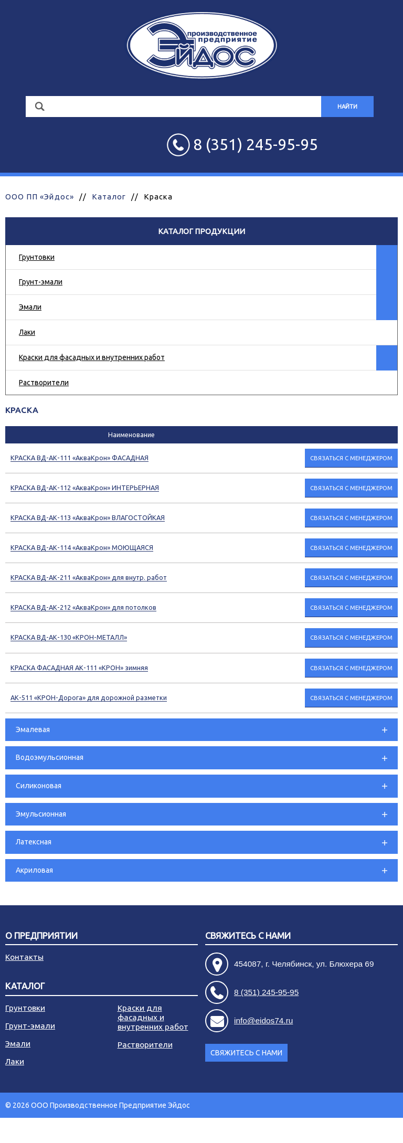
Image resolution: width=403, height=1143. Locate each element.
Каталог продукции (201, 231)
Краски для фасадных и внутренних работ (92, 357)
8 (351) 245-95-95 (266, 992)
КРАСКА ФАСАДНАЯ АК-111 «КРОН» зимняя (79, 667)
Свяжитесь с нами (248, 936)
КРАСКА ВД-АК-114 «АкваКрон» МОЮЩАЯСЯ (81, 547)
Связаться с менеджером (351, 457)
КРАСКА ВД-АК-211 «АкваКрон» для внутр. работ (88, 577)
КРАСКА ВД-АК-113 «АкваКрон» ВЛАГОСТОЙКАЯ (87, 517)
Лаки (27, 332)
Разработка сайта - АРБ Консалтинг (337, 1130)
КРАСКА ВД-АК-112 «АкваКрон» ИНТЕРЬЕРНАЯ (84, 487)
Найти (347, 106)
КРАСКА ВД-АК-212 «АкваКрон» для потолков (83, 607)
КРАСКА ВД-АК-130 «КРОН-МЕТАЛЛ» (68, 637)
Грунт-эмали (40, 282)
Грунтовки (37, 257)
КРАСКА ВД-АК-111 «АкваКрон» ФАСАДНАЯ (79, 457)
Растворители (44, 382)
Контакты (24, 956)
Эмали (30, 307)
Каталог (109, 196)
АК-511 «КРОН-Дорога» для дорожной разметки (88, 697)
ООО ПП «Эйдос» (39, 196)
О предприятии (41, 936)
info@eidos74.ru (263, 1020)
